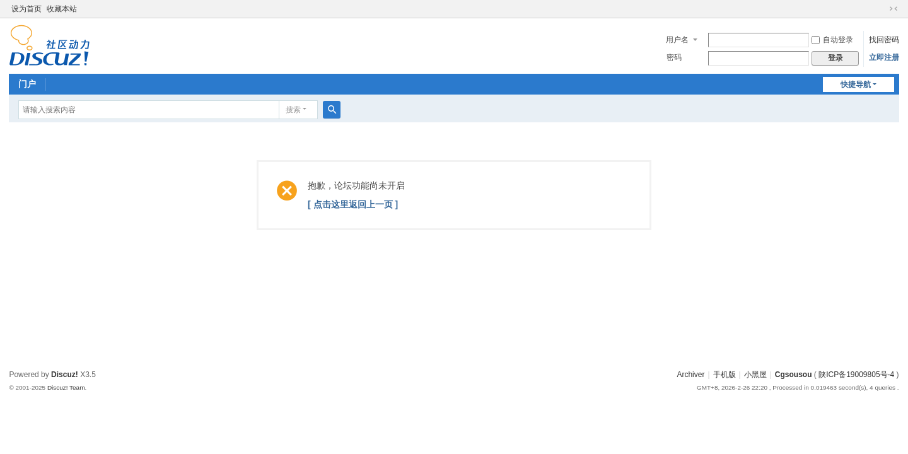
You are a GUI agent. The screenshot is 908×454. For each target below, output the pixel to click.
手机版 (724, 374)
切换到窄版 (893, 9)
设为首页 (26, 8)
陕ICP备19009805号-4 (856, 374)
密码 (674, 57)
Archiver (690, 374)
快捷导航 (856, 84)
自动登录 (832, 39)
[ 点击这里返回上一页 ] (353, 204)
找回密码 (884, 39)
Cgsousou (793, 374)
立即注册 (884, 57)
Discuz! (64, 374)
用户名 (677, 39)
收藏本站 (62, 8)
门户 (27, 84)
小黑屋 (755, 374)
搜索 (293, 109)
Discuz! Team (66, 387)
